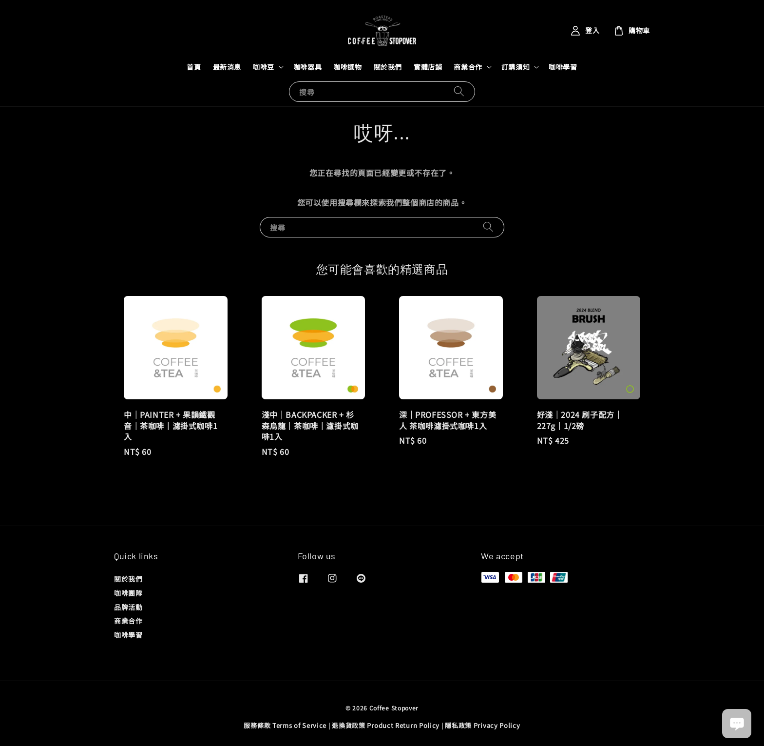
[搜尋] (459, 91)
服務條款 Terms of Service (285, 725)
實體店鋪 (428, 67)
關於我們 (388, 67)
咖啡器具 (307, 67)
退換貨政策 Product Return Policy (385, 725)
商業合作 (468, 66)
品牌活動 (128, 607)
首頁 (194, 67)
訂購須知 (515, 66)
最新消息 (227, 67)
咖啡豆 (263, 66)
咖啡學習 (563, 67)
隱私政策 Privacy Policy (482, 725)
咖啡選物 (347, 67)
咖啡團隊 (128, 593)
